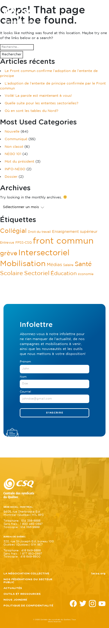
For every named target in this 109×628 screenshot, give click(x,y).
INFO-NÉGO (15, 169)
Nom (23, 377)
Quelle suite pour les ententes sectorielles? (41, 103)
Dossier (11, 176)
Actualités (12, 588)
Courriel (25, 391)
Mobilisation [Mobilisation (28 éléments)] (23, 264)
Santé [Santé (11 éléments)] (83, 264)
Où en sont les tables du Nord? (31, 110)
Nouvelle (12, 131)
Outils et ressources (22, 593)
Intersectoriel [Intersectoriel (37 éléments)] (43, 252)
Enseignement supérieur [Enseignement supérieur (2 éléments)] (74, 231)
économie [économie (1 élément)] (86, 274)
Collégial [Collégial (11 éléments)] (13, 231)
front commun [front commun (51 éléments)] (63, 241)
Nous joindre (15, 599)
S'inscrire (54, 412)
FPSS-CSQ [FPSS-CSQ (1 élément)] (23, 242)
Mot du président (19, 161)
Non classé (14, 146)
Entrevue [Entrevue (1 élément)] (7, 242)
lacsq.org (98, 573)
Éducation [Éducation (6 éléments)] (64, 273)
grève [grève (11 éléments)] (8, 253)
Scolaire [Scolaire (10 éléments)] (11, 273)
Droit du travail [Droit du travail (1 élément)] (39, 232)
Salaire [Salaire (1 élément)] (68, 265)
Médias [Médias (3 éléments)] (54, 265)
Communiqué (16, 139)
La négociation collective (26, 573)
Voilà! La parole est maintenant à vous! (38, 95)
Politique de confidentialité (28, 605)
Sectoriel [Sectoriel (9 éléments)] (36, 273)
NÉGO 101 (13, 154)
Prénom (25, 361)
